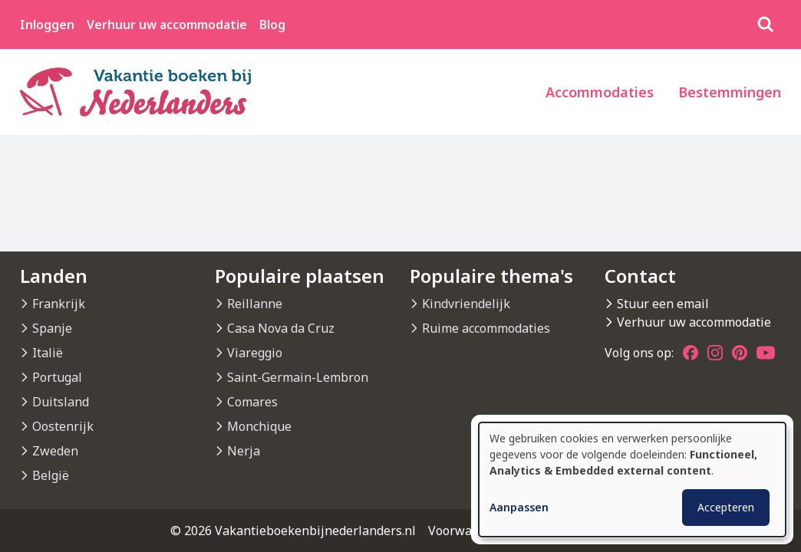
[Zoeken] (765, 24)
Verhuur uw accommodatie (167, 24)
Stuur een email (663, 303)
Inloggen (47, 24)
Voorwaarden (467, 530)
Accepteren (725, 507)
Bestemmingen (729, 92)
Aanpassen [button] (519, 507)
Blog (272, 24)
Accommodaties (600, 92)
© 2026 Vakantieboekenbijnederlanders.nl (293, 530)
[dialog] (632, 479)
